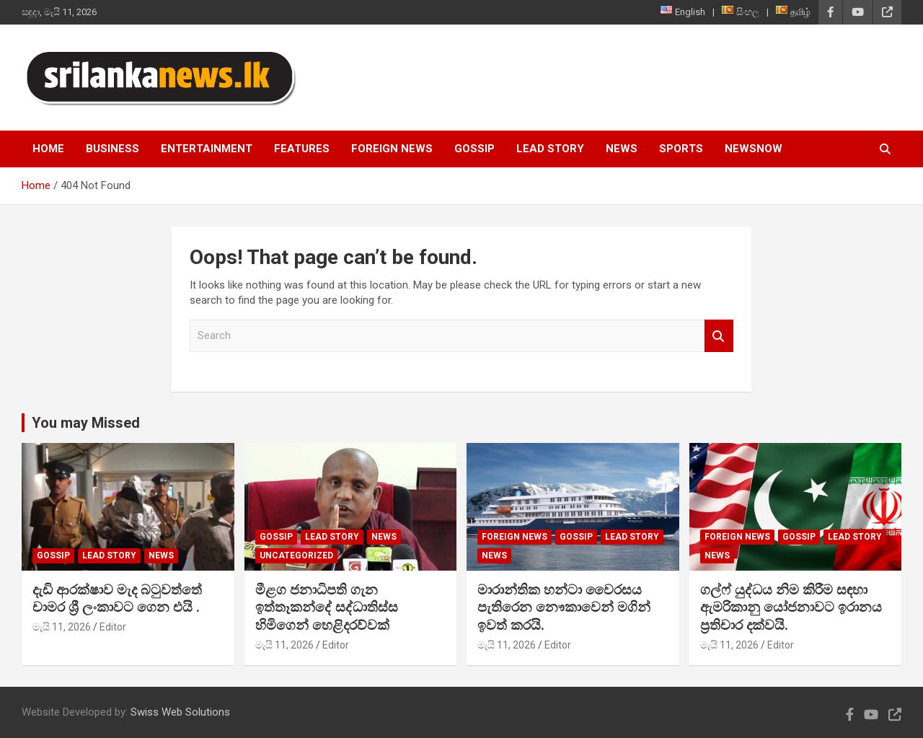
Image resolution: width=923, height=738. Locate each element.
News (621, 148)
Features (302, 148)
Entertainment (206, 148)
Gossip (474, 148)
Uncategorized (296, 555)
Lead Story (550, 148)
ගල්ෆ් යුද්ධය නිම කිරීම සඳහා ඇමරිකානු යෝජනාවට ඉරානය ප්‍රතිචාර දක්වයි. (791, 607)
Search (719, 336)
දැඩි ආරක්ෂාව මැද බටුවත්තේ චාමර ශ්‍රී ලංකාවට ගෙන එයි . (117, 598)
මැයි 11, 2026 (61, 627)
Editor (113, 627)
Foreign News (392, 148)
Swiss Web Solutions (180, 712)
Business (112, 148)
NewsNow (753, 148)
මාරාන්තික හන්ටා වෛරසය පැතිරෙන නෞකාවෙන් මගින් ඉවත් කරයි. (563, 607)
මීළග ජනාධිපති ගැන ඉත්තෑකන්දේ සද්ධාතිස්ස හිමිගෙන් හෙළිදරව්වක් (326, 607)
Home (48, 148)
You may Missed (86, 422)
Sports (681, 148)
